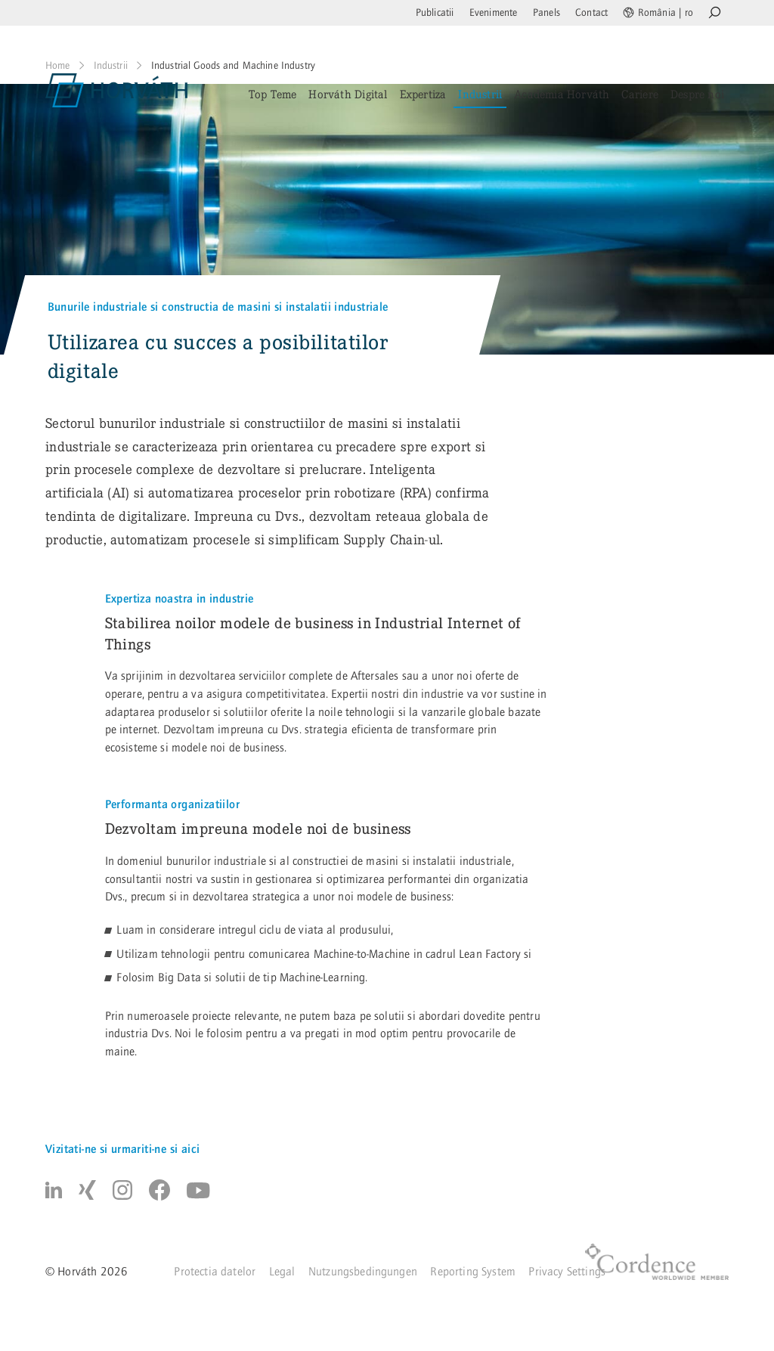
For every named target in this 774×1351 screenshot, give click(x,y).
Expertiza (423, 94)
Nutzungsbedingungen (362, 1271)
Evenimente (493, 13)
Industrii (480, 94)
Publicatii (435, 13)
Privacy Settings (566, 1271)
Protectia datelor (214, 1271)
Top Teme (273, 94)
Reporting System (472, 1271)
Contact (591, 13)
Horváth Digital (347, 94)
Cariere (639, 94)
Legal (282, 1271)
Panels (546, 13)
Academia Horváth (561, 94)
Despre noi (697, 94)
